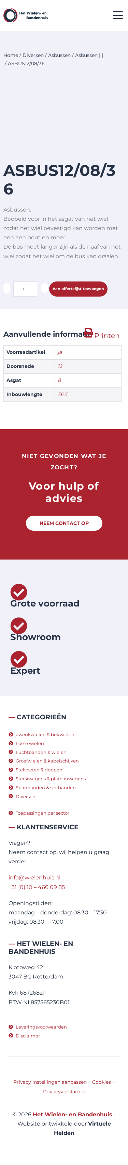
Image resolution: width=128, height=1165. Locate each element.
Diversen (33, 55)
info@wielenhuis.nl (34, 877)
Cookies (101, 1082)
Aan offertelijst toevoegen (78, 288)
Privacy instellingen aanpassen (50, 1082)
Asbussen (59, 55)
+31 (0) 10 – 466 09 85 (37, 887)
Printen (107, 336)
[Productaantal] (25, 289)
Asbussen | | (89, 55)
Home (10, 55)
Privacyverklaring (64, 1092)
